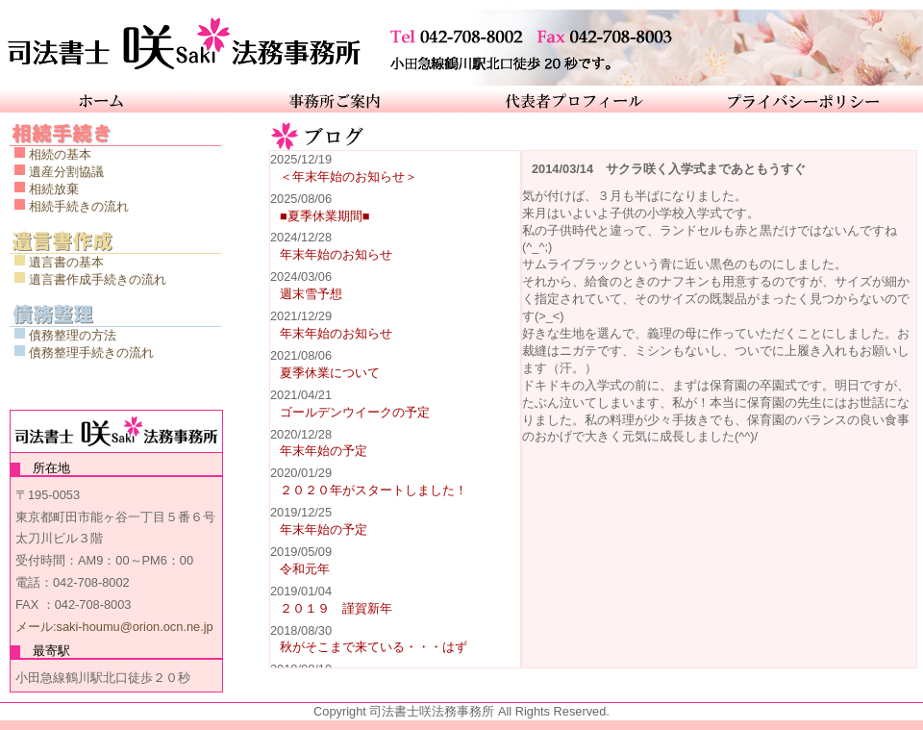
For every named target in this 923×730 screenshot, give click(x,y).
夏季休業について (330, 372)
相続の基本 (60, 154)
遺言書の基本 (66, 262)
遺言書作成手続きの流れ (97, 279)
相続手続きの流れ (79, 206)
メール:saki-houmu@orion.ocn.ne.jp (114, 626)
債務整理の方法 (72, 335)
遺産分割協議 (66, 171)
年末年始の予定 (323, 450)
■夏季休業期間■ (324, 216)
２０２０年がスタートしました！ (373, 490)
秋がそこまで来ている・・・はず (373, 647)
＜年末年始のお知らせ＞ (348, 176)
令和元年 (305, 569)
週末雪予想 (311, 294)
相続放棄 (54, 189)
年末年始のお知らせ (336, 254)
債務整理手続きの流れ (91, 352)
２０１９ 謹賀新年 (336, 608)
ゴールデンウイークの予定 (355, 412)
